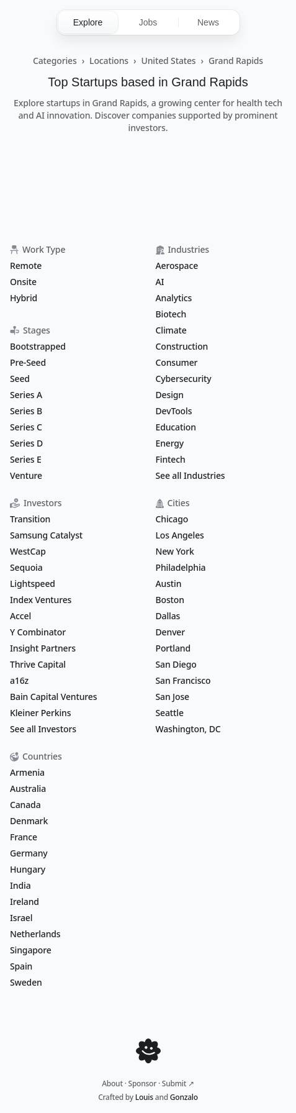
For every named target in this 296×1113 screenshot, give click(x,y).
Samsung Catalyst (46, 535)
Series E (26, 459)
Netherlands (35, 934)
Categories (55, 60)
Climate (171, 330)
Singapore (31, 950)
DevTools (174, 411)
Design (170, 395)
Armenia (27, 772)
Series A (26, 395)
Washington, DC (188, 729)
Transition (30, 519)
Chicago (172, 519)
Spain (21, 966)
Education (176, 427)
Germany (29, 853)
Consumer (177, 362)
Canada (25, 805)
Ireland (24, 901)
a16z (19, 680)
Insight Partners (43, 648)
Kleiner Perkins (40, 713)
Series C (26, 427)
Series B (26, 411)
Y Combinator (38, 632)
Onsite (23, 282)
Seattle (170, 713)
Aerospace (177, 265)
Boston (170, 600)
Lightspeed (32, 583)
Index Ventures (40, 600)
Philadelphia (181, 567)
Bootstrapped (38, 346)
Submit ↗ (178, 1083)
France (23, 837)
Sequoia (26, 567)
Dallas (168, 616)
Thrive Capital (38, 664)
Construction (182, 346)
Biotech (171, 314)
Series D (26, 443)
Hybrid (23, 298)
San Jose (172, 696)
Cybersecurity (184, 378)
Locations (108, 60)
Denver (171, 632)
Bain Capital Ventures (53, 696)
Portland (173, 648)
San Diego (176, 664)
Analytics (174, 298)
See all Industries (190, 475)
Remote (26, 265)
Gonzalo (184, 1097)
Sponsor (142, 1083)
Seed (20, 378)
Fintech (171, 459)
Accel (20, 616)
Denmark (29, 821)
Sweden (26, 982)
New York (175, 551)
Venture (26, 475)
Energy (170, 443)
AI (160, 282)
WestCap (28, 551)
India (20, 885)
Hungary (27, 869)
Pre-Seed (28, 362)
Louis (144, 1097)
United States (168, 60)
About (112, 1083)
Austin (169, 583)
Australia (28, 788)
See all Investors (43, 729)
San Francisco (183, 680)
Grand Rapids (236, 60)
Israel (21, 918)
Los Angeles (180, 535)
